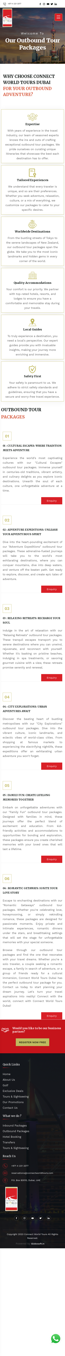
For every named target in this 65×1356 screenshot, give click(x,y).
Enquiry (52, 500)
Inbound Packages (15, 1125)
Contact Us (10, 1107)
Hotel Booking (12, 1136)
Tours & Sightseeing (16, 1096)
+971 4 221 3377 (14, 4)
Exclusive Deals (13, 1091)
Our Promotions (13, 1102)
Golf (5, 1085)
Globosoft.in (37, 1243)
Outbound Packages (16, 1131)
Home (7, 1074)
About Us (9, 1079)
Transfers (9, 1142)
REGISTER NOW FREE (32, 1042)
